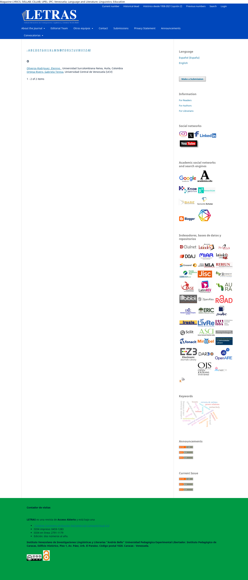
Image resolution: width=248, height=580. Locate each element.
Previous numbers (196, 6)
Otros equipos (82, 28)
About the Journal (32, 28)
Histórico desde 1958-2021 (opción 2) (162, 6)
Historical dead (131, 6)
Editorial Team (59, 28)
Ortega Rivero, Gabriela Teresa (45, 71)
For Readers (185, 100)
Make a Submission (192, 79)
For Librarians (186, 110)
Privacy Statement (144, 28)
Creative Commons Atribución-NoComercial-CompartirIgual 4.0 (72, 525)
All (89, 50)
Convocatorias (32, 35)
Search (213, 6)
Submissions (121, 28)
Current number (110, 6)
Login (224, 6)
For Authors (185, 105)
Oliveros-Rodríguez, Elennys (44, 68)
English (183, 63)
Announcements (171, 28)
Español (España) (189, 57)
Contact (103, 28)
